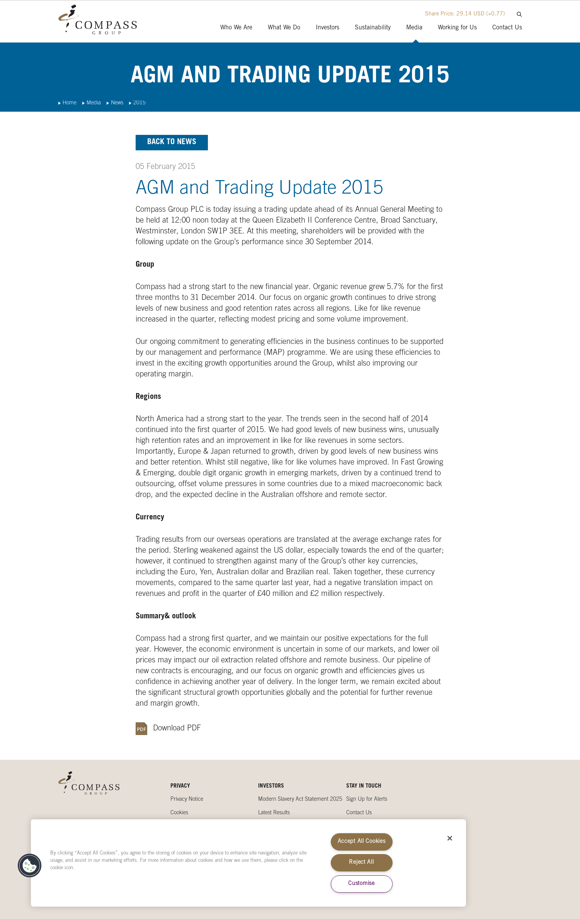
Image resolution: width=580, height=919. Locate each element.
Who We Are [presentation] (236, 28)
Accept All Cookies (362, 841)
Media (94, 103)
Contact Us (359, 813)
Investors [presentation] (327, 28)
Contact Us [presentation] (507, 28)
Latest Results (274, 813)
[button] (29, 865)
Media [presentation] (414, 28)
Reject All (361, 862)
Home (70, 103)
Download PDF (177, 729)
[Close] (449, 838)
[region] (248, 863)
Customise (361, 884)
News (117, 103)
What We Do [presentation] (284, 28)
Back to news (171, 142)
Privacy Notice (186, 799)
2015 (139, 103)
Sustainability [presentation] (373, 28)
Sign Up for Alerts (366, 799)
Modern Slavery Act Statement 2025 (300, 799)
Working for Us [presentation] (457, 28)
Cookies (179, 813)
